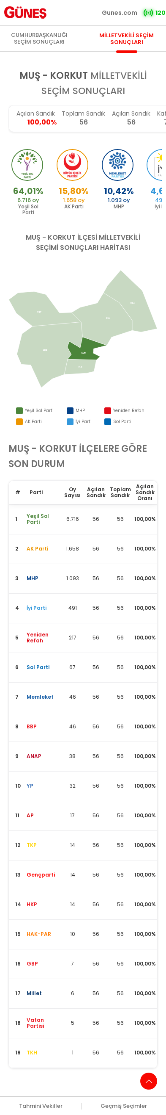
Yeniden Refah (128, 410)
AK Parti (33, 421)
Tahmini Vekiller (41, 1106)
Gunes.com (119, 13)
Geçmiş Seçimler (124, 1106)
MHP (80, 410)
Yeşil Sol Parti (39, 410)
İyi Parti (84, 421)
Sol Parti (122, 421)
